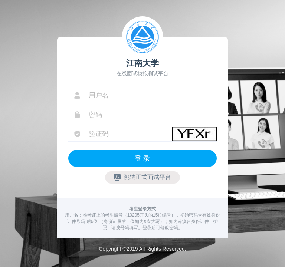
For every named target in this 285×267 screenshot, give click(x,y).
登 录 (142, 158)
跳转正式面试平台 (142, 177)
